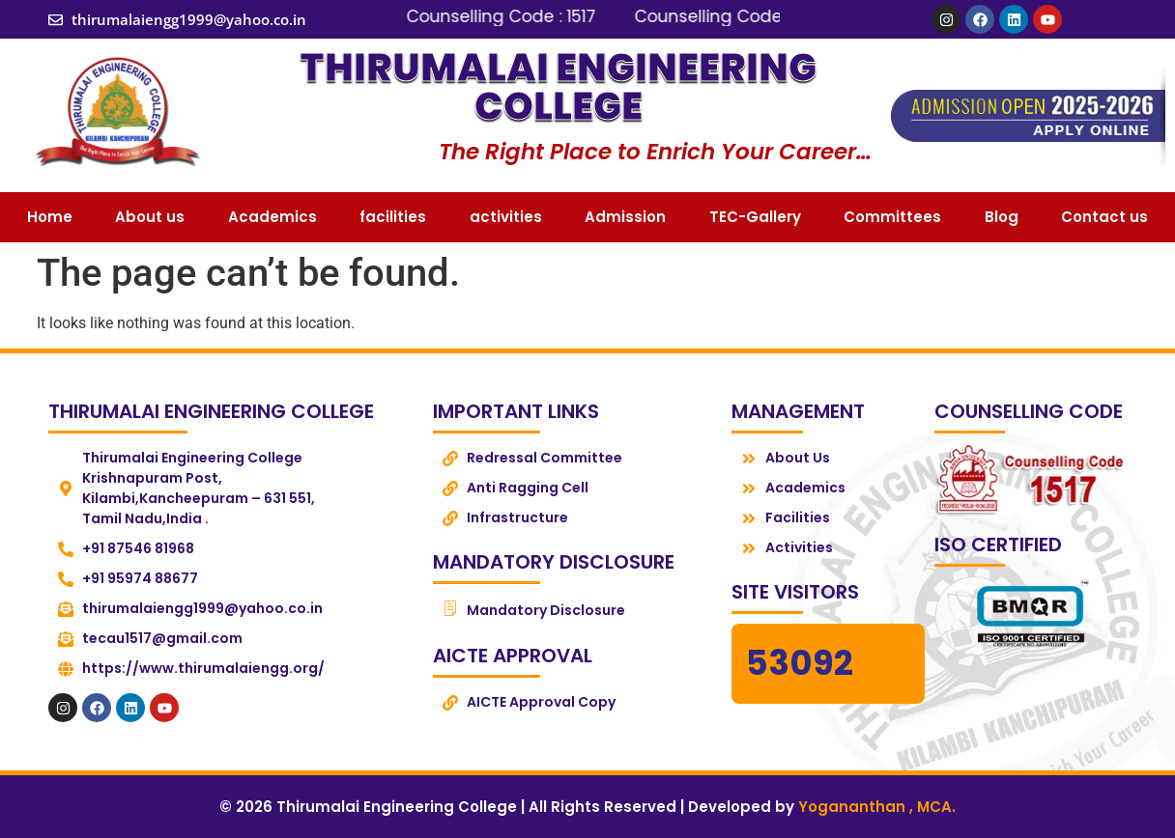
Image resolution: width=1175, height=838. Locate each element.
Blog (1001, 217)
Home (49, 217)
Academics (272, 217)
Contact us (1104, 217)
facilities (392, 217)
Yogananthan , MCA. (877, 806)
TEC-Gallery (755, 217)
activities (506, 217)
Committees (892, 217)
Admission (625, 217)
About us (150, 217)
